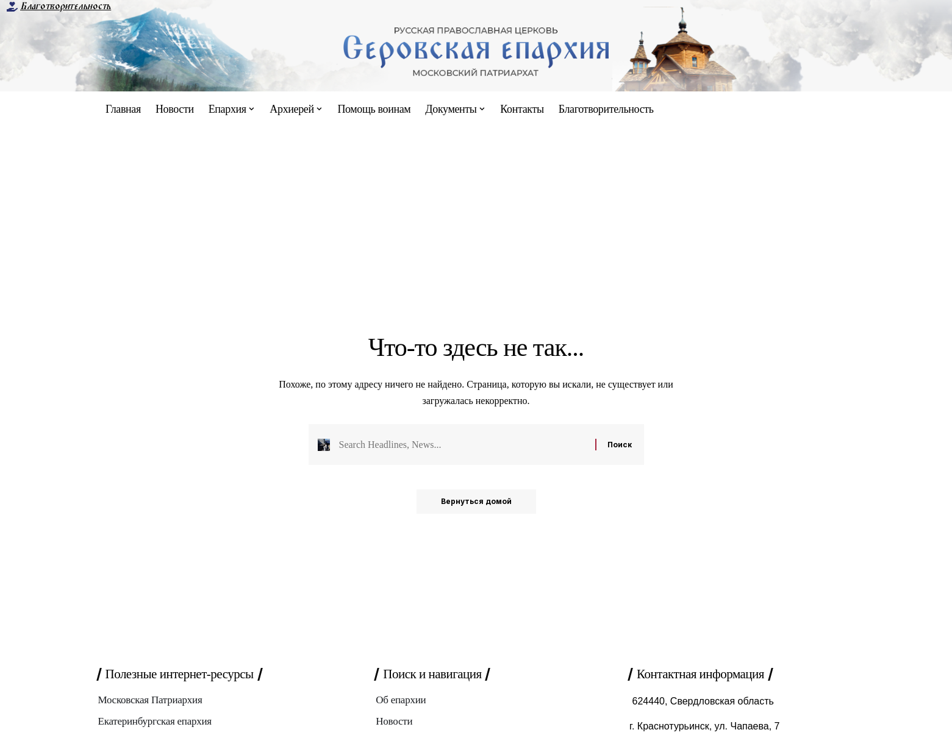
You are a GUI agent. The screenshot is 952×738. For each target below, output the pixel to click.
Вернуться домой (476, 501)
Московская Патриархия (150, 700)
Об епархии (401, 700)
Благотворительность (65, 6)
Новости (394, 721)
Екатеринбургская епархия (155, 721)
